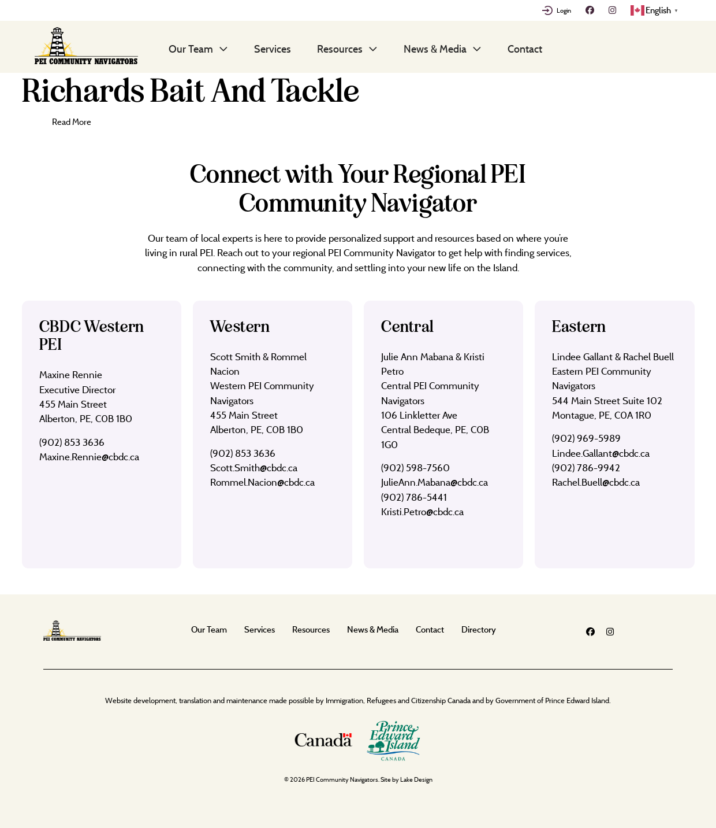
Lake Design (416, 779)
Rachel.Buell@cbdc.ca (596, 482)
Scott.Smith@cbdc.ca (253, 467)
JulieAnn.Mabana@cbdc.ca (434, 482)
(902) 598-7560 (415, 467)
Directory (478, 629)
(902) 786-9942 (586, 467)
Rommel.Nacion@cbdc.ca (262, 482)
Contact (525, 48)
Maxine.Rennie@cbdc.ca (89, 456)
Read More (71, 121)
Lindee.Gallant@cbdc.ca (601, 453)
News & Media (435, 48)
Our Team (191, 48)
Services (272, 48)
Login (564, 10)
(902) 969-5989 (586, 438)
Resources (340, 48)
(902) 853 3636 (72, 442)
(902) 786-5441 (414, 497)
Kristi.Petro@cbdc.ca (422, 511)
